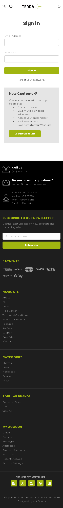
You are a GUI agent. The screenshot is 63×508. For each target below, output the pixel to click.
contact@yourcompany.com (29, 183)
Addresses (9, 445)
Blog (5, 301)
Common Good (12, 402)
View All (7, 410)
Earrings (7, 376)
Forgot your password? (31, 79)
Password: (10, 52)
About (6, 297)
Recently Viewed (12, 458)
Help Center (10, 310)
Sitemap (7, 341)
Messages (8, 441)
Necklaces (9, 371)
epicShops (39, 501)
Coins (6, 367)
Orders (6, 432)
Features (8, 323)
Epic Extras (9, 336)
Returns (7, 436)
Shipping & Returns (14, 319)
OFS (5, 406)
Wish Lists (8, 454)
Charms (7, 362)
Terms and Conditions (15, 315)
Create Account (24, 133)
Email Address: (13, 35)
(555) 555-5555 (19, 171)
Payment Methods (14, 450)
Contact (7, 306)
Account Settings (13, 463)
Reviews (7, 328)
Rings (6, 380)
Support (7, 332)
